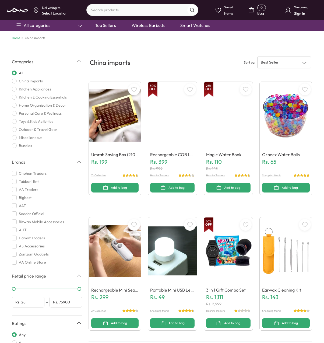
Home (16, 38)
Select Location (132, 42)
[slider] (14, 289)
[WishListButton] (134, 89)
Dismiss (109, 42)
